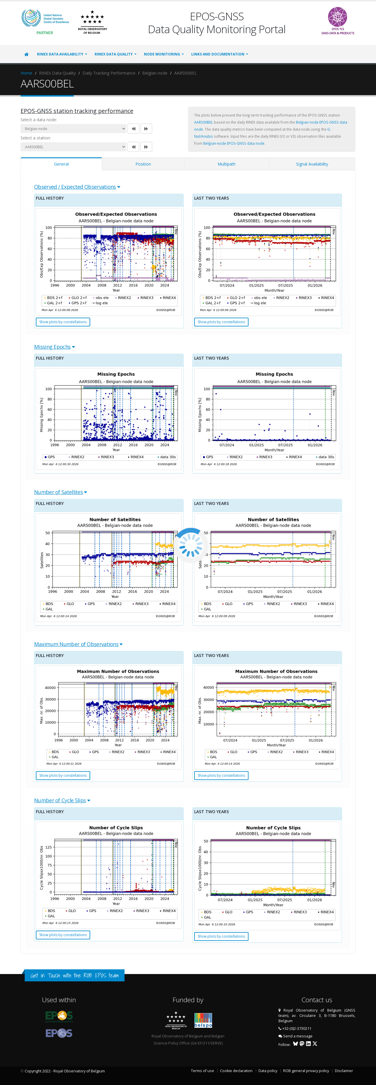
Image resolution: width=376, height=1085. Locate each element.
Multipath (227, 164)
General (61, 164)
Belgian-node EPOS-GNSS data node (233, 143)
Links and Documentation (217, 54)
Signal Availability (312, 164)
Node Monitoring (162, 54)
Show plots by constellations (63, 321)
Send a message (298, 1036)
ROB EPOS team (101, 975)
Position (143, 164)
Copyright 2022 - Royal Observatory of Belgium (65, 1071)
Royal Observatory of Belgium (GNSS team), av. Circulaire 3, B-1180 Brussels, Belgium (317, 1015)
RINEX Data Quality (114, 54)
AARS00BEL (203, 122)
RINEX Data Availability (60, 54)
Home (26, 73)
